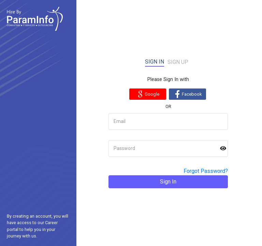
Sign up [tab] (178, 62)
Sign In (168, 181)
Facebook (187, 94)
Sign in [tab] (154, 61)
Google (147, 94)
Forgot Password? (206, 171)
